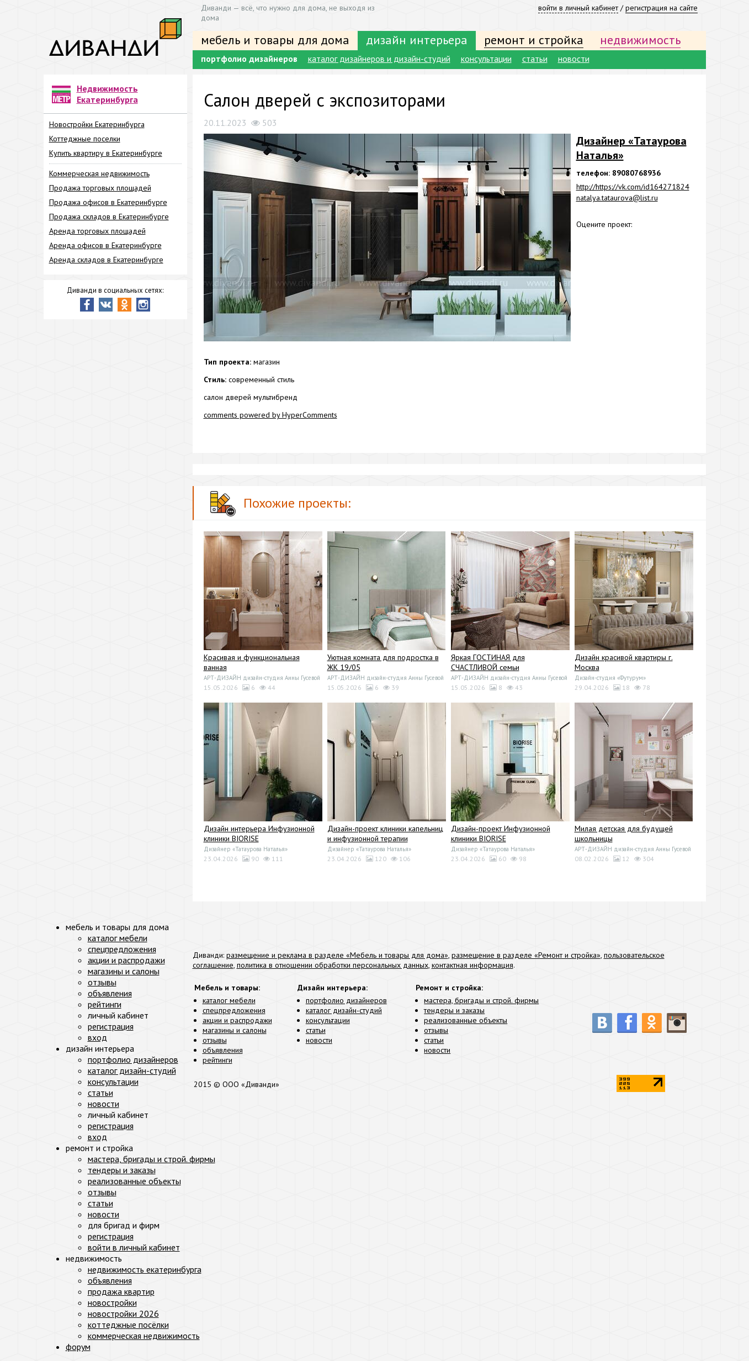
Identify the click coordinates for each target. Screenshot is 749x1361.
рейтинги (217, 1060)
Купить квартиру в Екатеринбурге (105, 153)
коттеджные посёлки (128, 1324)
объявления (223, 1050)
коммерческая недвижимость (144, 1335)
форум (78, 1346)
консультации (486, 58)
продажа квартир (121, 1291)
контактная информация (472, 965)
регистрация (111, 1026)
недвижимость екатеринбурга (144, 1269)
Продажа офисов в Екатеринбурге (108, 202)
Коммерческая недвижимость (99, 173)
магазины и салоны (235, 1030)
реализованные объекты (465, 1020)
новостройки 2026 (123, 1313)
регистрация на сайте (661, 8)
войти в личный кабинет (578, 8)
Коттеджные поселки (84, 139)
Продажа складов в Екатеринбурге (109, 216)
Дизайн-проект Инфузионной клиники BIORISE (500, 833)
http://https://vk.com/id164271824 (632, 187)
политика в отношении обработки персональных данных (332, 965)
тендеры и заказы (454, 1010)
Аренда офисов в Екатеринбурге (105, 245)
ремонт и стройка (533, 40)
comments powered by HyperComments (270, 415)
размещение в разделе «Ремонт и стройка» (526, 955)
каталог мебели (229, 1000)
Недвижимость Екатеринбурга (107, 94)
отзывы (215, 1040)
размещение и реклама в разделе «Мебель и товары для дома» (337, 955)
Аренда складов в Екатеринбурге (106, 260)
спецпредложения (234, 1010)
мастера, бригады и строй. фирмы (481, 1000)
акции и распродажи (237, 1020)
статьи (535, 58)
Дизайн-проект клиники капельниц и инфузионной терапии (385, 833)
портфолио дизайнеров (249, 58)
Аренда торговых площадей (97, 231)
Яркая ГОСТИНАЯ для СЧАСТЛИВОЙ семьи (488, 662)
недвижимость (640, 40)
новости (573, 58)
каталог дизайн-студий (344, 1010)
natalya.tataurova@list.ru (617, 198)
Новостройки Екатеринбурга (97, 124)
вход (97, 1037)
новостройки (112, 1302)
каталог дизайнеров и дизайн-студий (379, 58)
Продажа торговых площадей (100, 188)
